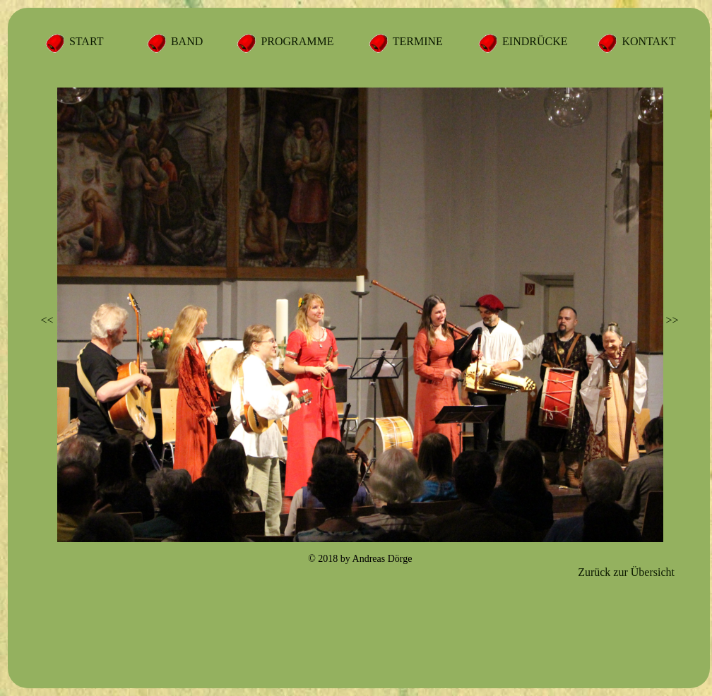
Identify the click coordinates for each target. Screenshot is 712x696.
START (84, 41)
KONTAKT (647, 41)
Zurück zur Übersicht (626, 572)
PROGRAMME (295, 41)
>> (671, 320)
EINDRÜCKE (533, 41)
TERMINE (416, 41)
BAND (185, 41)
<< (47, 320)
